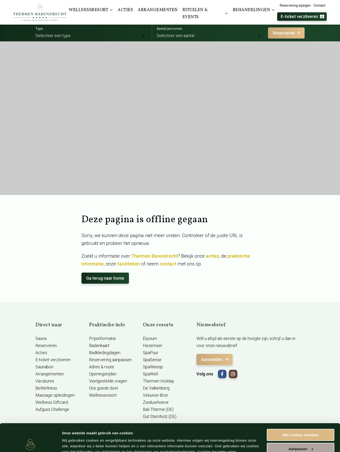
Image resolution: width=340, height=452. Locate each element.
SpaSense (152, 359)
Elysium (150, 338)
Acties (41, 352)
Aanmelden (215, 359)
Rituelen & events (205, 13)
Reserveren (287, 33)
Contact (319, 5)
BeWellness (46, 388)
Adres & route (101, 366)
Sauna (41, 338)
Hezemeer (152, 345)
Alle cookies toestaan (300, 407)
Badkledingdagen (104, 352)
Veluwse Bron (155, 395)
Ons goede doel (103, 388)
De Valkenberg (156, 388)
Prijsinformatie (102, 338)
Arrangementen (49, 373)
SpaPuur (150, 352)
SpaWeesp (153, 366)
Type (39, 28)
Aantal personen (169, 28)
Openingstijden (102, 373)
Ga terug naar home (105, 278)
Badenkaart (99, 345)
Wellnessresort (103, 395)
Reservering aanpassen (110, 359)
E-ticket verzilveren (303, 17)
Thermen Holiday (158, 380)
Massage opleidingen (55, 395)
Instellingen (72, 443)
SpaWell (150, 373)
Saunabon (44, 366)
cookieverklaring (154, 430)
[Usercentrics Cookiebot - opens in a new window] (30, 442)
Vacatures (44, 380)
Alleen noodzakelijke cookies (300, 435)
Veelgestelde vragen (108, 380)
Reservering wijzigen (295, 5)
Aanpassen (301, 421)
